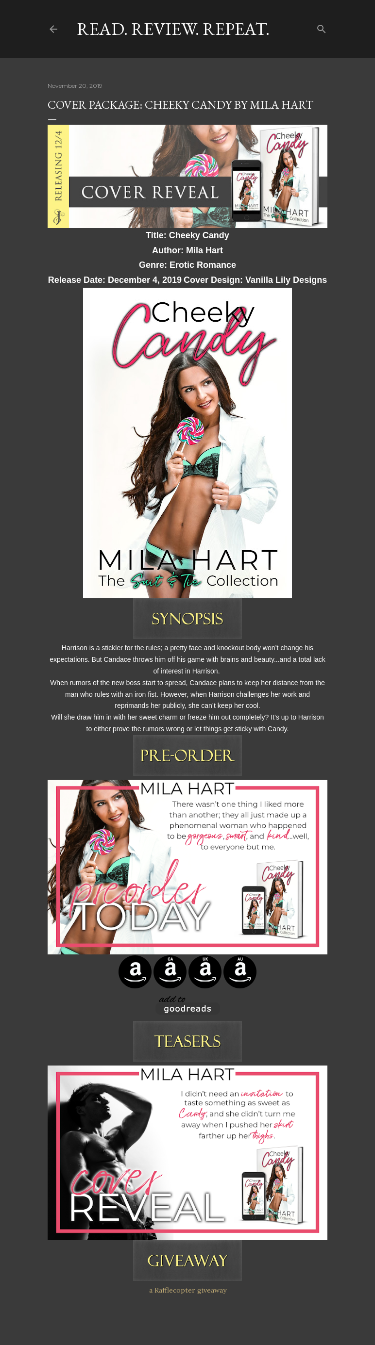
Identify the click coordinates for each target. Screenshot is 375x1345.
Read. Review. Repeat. (173, 28)
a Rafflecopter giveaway (187, 1290)
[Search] (321, 26)
